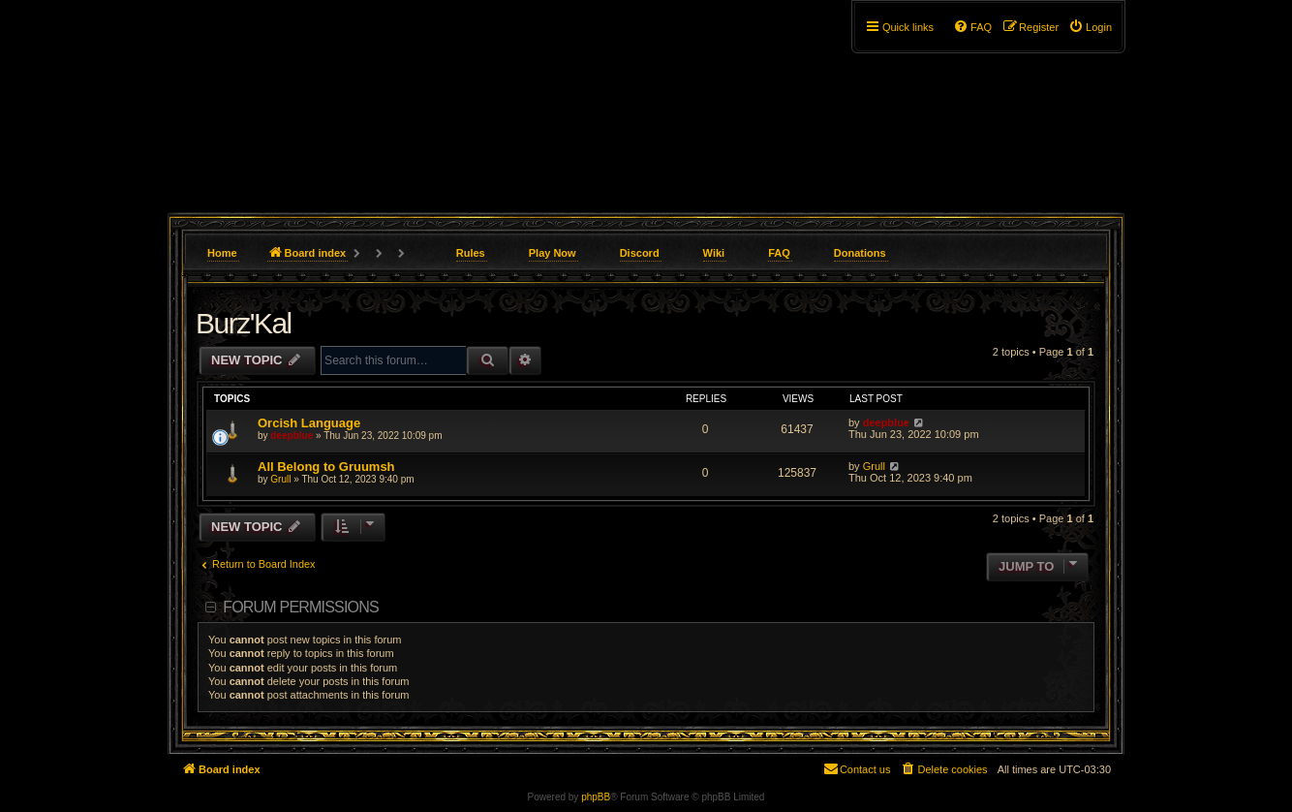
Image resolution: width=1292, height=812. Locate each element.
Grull (280, 479)
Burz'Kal (244, 323)
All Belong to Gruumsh (326, 466)
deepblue (291, 435)
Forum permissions (301, 607)
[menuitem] (1090, 27)
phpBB (595, 797)
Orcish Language (309, 423)
